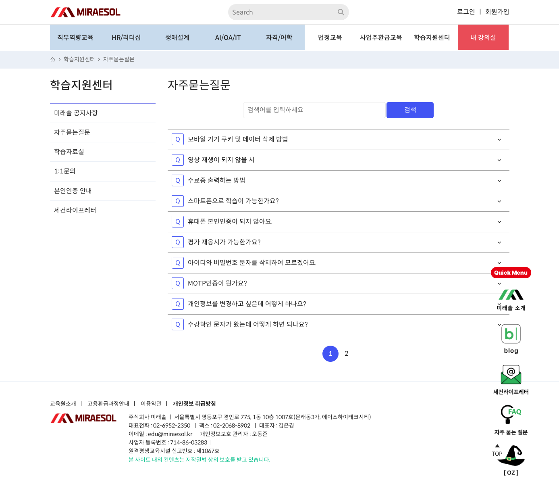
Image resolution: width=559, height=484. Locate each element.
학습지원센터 (432, 37)
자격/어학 (279, 37)
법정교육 (330, 37)
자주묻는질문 (119, 59)
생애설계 (177, 37)
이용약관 (151, 404)
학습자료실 (69, 152)
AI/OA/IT (228, 37)
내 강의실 (483, 37)
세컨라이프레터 (75, 210)
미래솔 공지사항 (76, 113)
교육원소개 (63, 404)
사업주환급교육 (381, 37)
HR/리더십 (126, 37)
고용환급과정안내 (108, 404)
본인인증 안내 (73, 191)
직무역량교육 (75, 37)
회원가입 (497, 12)
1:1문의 (65, 171)
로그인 (466, 12)
